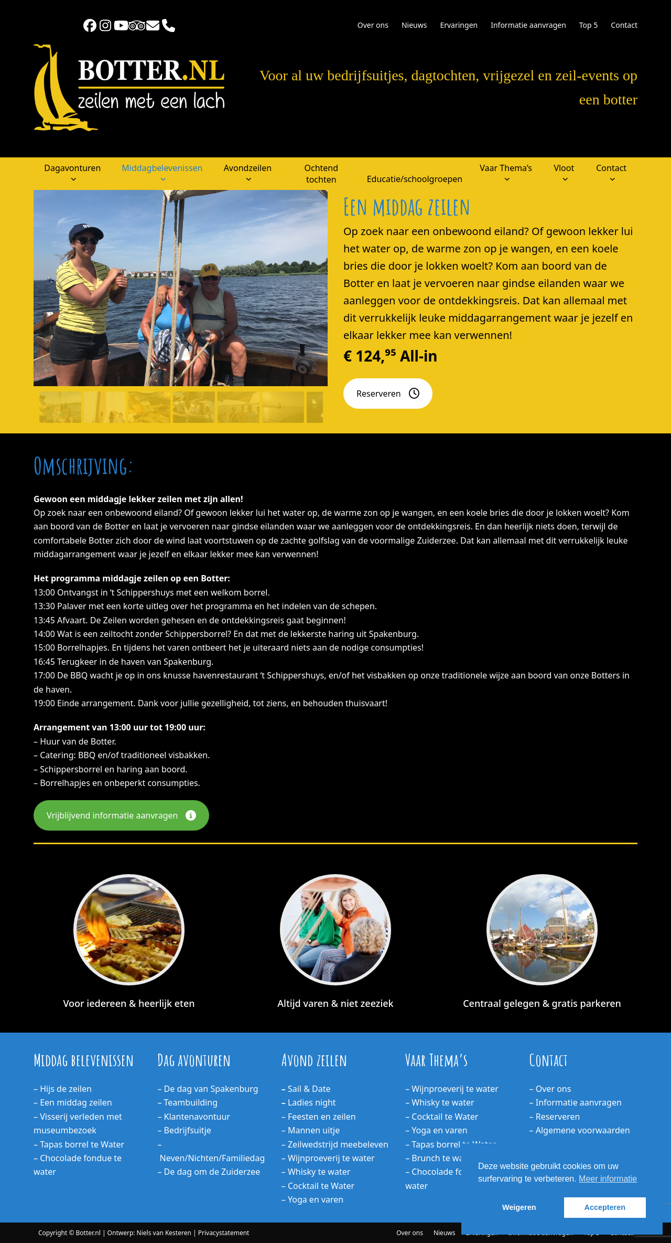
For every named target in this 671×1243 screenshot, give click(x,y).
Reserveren (387, 393)
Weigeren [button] (519, 1207)
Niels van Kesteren (164, 1232)
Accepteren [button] (605, 1207)
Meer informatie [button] (608, 1178)
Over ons (409, 1232)
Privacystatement (224, 1232)
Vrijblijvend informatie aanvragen (121, 815)
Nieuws (445, 1232)
